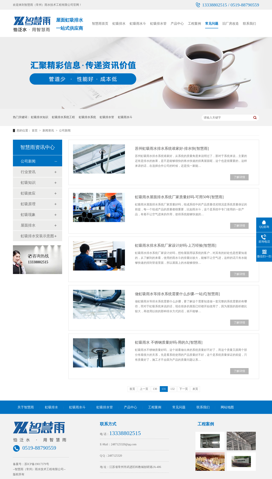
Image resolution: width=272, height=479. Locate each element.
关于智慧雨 (25, 407)
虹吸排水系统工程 (63, 117)
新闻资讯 (48, 130)
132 (172, 388)
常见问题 (211, 23)
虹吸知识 (28, 183)
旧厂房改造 (230, 23)
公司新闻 (65, 130)
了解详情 (239, 177)
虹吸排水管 (158, 23)
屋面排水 (28, 225)
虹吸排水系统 (87, 117)
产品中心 (177, 23)
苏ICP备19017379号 (36, 464)
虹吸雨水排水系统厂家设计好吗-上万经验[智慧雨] (175, 245)
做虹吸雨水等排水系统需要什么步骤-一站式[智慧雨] (177, 294)
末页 (195, 388)
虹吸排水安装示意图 (37, 236)
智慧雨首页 (100, 23)
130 (155, 388)
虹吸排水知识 (39, 117)
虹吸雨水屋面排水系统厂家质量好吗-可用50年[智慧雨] (179, 197)
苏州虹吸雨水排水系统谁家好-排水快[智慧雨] (172, 148)
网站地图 (227, 407)
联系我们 (249, 23)
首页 (35, 130)
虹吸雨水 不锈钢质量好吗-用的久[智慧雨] (168, 342)
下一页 (183, 388)
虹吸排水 (119, 23)
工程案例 (194, 23)
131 (164, 388)
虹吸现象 (28, 215)
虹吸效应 (28, 193)
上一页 (144, 388)
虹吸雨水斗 (138, 23)
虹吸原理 (28, 204)
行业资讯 (28, 172)
